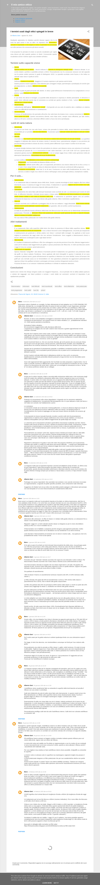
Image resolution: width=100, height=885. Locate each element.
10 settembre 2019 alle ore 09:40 (43, 316)
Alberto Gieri (28, 316)
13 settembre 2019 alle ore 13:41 (38, 463)
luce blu (36, 290)
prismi (43, 290)
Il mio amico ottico (21, 4)
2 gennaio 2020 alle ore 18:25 (37, 542)
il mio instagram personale (23, 18)
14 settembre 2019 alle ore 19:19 (43, 479)
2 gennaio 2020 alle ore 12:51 (31, 498)
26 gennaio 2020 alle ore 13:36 (31, 723)
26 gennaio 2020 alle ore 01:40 (37, 666)
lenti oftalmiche (69, 286)
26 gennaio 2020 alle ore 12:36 (42, 685)
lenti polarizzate (81, 286)
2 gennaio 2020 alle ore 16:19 (42, 516)
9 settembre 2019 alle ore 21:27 (32, 301)
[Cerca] (92, 5)
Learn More (47, 883)
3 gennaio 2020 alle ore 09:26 (42, 634)
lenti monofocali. (47, 286)
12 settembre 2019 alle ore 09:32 (43, 396)
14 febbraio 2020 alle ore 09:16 (42, 791)
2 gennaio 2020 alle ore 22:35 (37, 616)
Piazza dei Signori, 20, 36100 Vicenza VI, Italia (34, 294)
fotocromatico (15, 286)
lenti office (58, 286)
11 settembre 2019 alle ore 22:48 (38, 374)
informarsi (26, 286)
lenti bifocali (35, 286)
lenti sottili (28, 290)
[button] (88, 31)
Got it (56, 883)
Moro (20, 301)
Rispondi (21, 494)
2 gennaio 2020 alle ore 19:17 (42, 557)
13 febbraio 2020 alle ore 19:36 (37, 772)
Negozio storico (20, 20)
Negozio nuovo (20, 22)
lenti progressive (16, 290)
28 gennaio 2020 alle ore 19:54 (42, 735)
